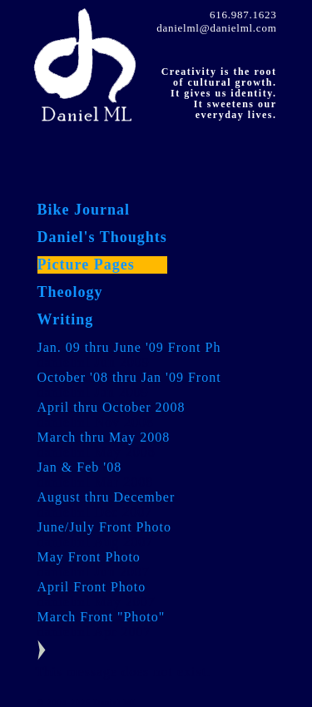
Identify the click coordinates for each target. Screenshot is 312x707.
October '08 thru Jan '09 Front (129, 377)
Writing (65, 319)
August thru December (106, 497)
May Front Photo (89, 557)
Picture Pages (86, 264)
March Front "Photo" (101, 617)
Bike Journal (84, 209)
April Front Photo (91, 587)
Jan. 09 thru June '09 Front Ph (129, 347)
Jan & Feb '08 (79, 467)
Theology (70, 292)
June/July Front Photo (104, 527)
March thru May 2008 (104, 437)
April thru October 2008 (111, 407)
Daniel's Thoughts (102, 237)
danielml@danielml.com (216, 28)
